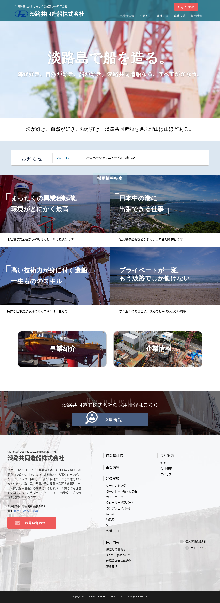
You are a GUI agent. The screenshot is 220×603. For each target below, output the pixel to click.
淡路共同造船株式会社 (50, 14)
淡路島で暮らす (116, 549)
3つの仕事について (118, 555)
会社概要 (166, 468)
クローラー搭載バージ (120, 502)
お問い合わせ (185, 7)
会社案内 (145, 15)
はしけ (110, 514)
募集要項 (111, 566)
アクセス (166, 474)
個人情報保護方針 (195, 541)
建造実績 (179, 15)
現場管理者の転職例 (119, 561)
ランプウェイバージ (119, 508)
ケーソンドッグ (116, 485)
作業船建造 (127, 15)
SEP (108, 525)
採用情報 (196, 15)
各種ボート (113, 531)
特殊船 (110, 519)
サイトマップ (198, 548)
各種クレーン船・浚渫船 (121, 491)
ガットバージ (114, 497)
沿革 (163, 463)
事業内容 (162, 15)
